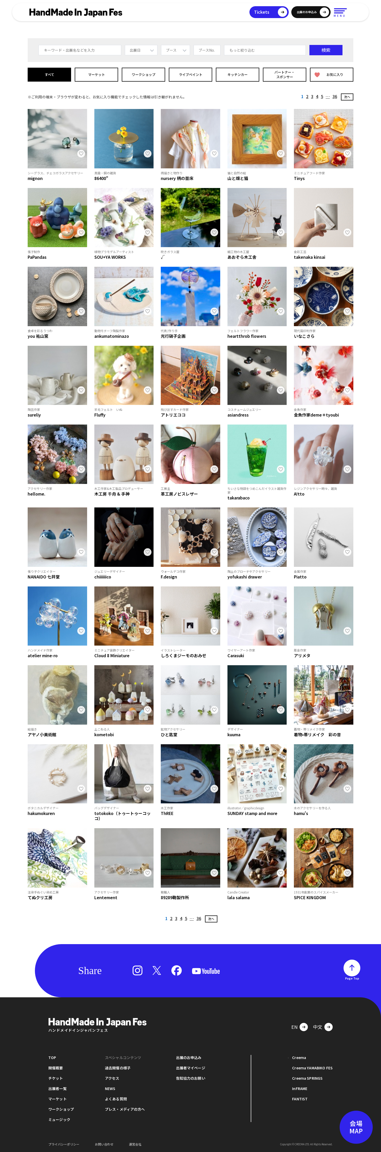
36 (334, 96)
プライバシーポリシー (63, 1144)
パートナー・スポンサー (285, 74)
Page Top (352, 978)
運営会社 (135, 1144)
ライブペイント (190, 74)
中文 (317, 1026)
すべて (49, 74)
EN (294, 1026)
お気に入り (329, 74)
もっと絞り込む (242, 50)
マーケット (96, 74)
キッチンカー (237, 74)
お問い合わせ (104, 1144)
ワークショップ (143, 74)
